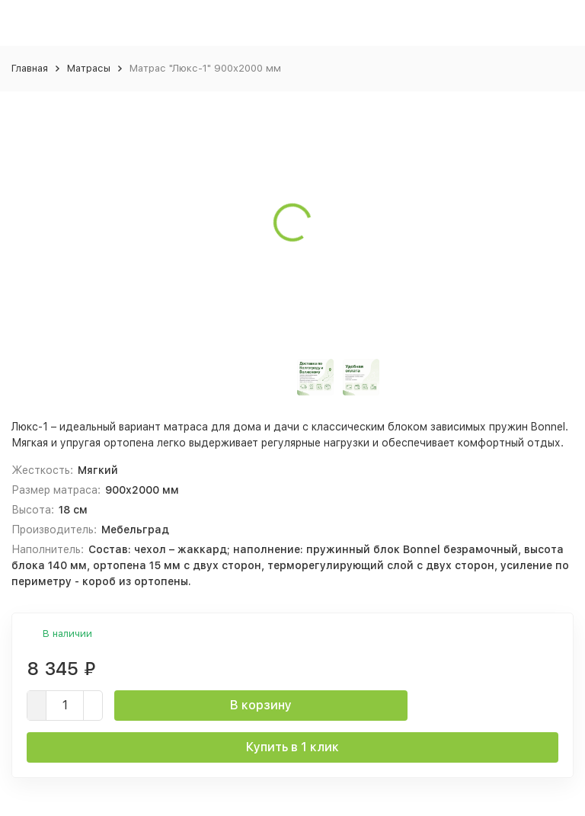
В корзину (261, 705)
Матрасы (88, 68)
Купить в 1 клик (292, 747)
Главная (29, 68)
